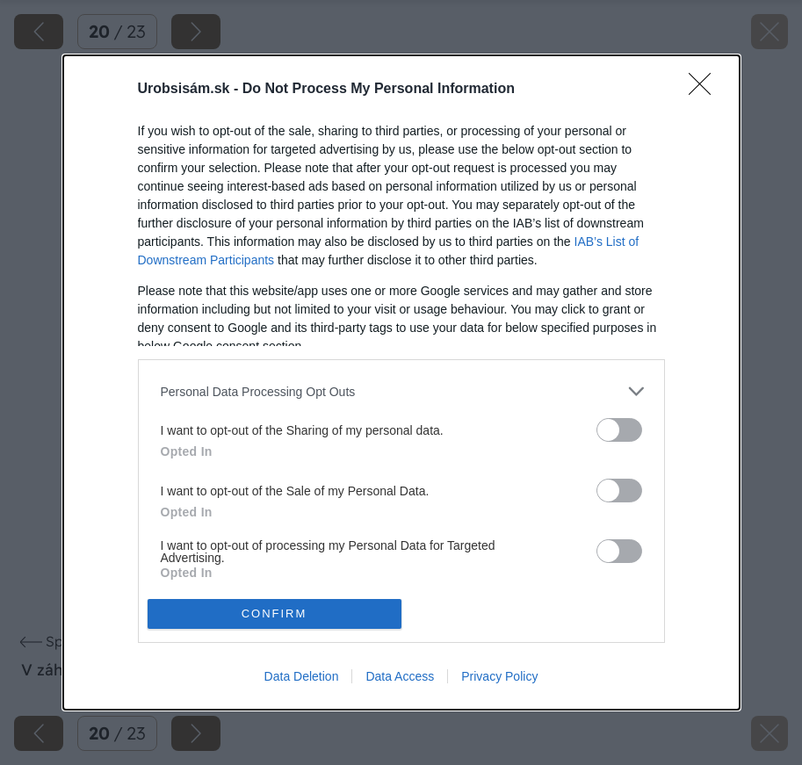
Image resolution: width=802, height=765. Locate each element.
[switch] (619, 430)
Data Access (399, 676)
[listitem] (401, 391)
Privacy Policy (499, 676)
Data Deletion (301, 676)
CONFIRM (274, 612)
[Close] (705, 89)
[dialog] (401, 382)
